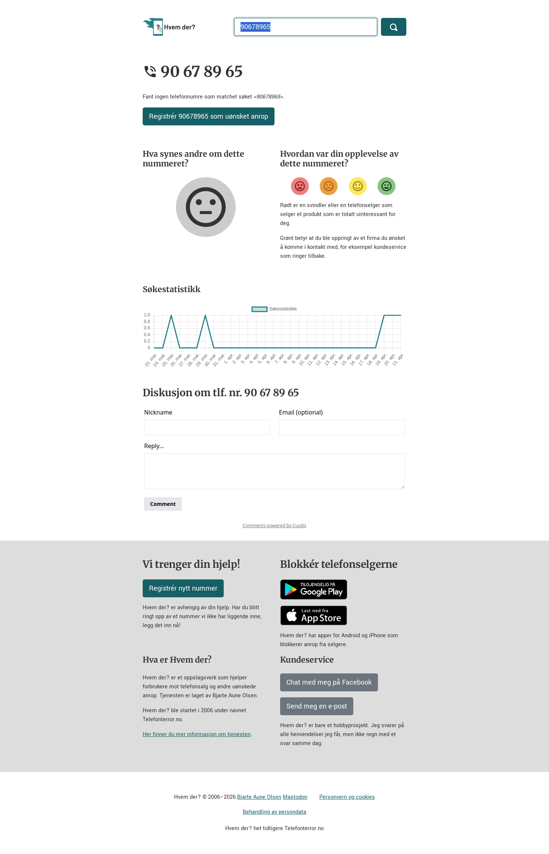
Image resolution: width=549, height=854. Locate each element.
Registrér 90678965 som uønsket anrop (208, 116)
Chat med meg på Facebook (329, 682)
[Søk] (393, 27)
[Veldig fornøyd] (387, 186)
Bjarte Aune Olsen (259, 797)
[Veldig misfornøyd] (300, 186)
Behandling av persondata (274, 812)
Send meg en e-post (316, 706)
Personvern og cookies (347, 797)
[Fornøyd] (358, 186)
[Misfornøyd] (329, 186)
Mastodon (295, 797)
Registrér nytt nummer (183, 588)
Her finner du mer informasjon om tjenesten (197, 734)
